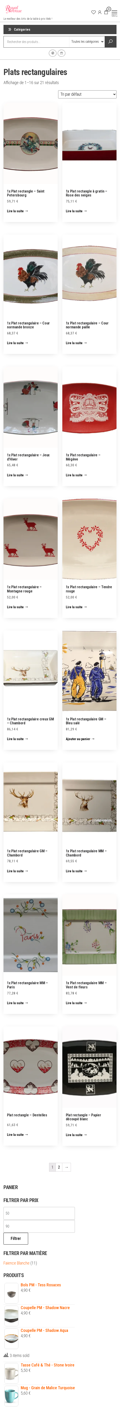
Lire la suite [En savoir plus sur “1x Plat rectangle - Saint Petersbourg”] (15, 211)
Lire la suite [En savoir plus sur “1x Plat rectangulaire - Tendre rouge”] (74, 607)
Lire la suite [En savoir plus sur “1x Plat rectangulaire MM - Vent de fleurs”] (74, 1003)
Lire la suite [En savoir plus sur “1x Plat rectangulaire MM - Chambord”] (74, 871)
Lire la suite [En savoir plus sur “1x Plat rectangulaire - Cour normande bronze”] (15, 343)
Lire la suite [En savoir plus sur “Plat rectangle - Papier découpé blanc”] (74, 1135)
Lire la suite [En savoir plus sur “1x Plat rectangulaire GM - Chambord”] (15, 871)
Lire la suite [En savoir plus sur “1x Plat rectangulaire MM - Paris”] (15, 1003)
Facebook (53, 53)
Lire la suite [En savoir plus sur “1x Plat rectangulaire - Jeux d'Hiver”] (15, 475)
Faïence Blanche (16, 1263)
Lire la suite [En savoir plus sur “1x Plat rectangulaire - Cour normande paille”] (74, 343)
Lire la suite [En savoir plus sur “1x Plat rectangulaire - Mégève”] (74, 475)
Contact (61, 53)
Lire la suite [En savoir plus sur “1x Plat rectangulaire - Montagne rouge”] (15, 607)
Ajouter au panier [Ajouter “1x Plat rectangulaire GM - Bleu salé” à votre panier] (78, 739)
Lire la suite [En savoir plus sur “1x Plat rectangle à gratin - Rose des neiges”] (74, 211)
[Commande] (87, 94)
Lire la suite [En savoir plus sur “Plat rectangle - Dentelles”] (15, 1135)
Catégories (22, 29)
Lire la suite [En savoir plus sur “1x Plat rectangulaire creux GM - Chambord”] (15, 739)
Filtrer (16, 1238)
